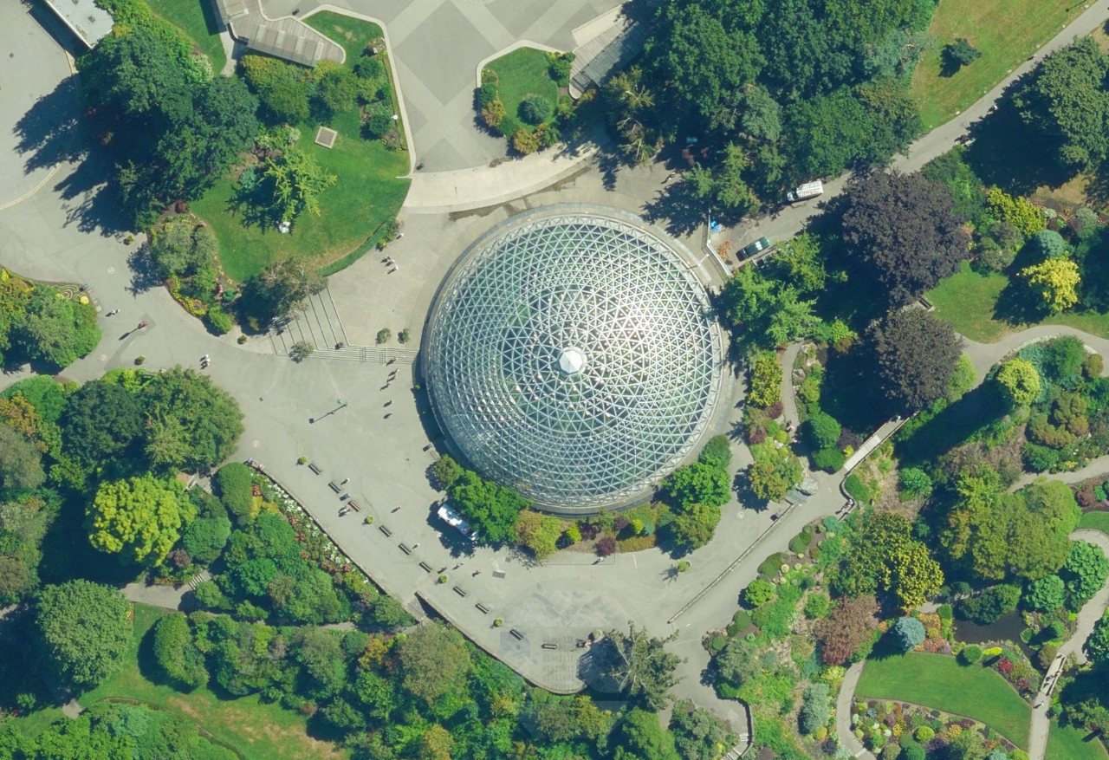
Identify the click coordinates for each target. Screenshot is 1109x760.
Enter (569, 541)
